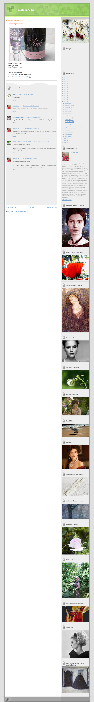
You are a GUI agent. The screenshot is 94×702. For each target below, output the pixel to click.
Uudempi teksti (11, 207)
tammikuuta (68, 136)
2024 (65, 77)
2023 (65, 79)
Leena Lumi (16, 106)
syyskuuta (68, 109)
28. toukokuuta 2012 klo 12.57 (31, 158)
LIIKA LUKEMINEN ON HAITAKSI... (74, 126)
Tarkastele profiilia (66, 200)
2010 (65, 140)
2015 (65, 95)
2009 (65, 142)
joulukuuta (68, 103)
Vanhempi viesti (52, 207)
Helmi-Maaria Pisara (18, 117)
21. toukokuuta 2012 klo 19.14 (33, 117)
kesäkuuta (68, 116)
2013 (65, 99)
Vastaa (14, 100)
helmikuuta (68, 134)
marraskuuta (68, 105)
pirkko (14, 94)
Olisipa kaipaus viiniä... (71, 124)
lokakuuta (68, 107)
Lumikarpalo (26, 9)
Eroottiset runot (13, 74)
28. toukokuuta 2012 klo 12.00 (40, 141)
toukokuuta (68, 118)
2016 (65, 93)
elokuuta (67, 111)
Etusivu (31, 207)
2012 (65, 101)
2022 (65, 81)
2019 (65, 87)
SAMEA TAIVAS (69, 120)
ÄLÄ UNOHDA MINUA (71, 128)
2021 (65, 83)
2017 (65, 91)
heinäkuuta (68, 113)
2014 (65, 97)
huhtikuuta (68, 130)
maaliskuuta (68, 132)
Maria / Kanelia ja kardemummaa (22, 141)
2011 (65, 138)
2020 (65, 85)
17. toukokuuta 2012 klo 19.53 (31, 106)
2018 (65, 89)
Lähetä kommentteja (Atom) (19, 211)
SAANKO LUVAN (69, 122)
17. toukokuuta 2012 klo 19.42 (25, 94)
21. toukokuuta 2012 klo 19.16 (31, 128)
